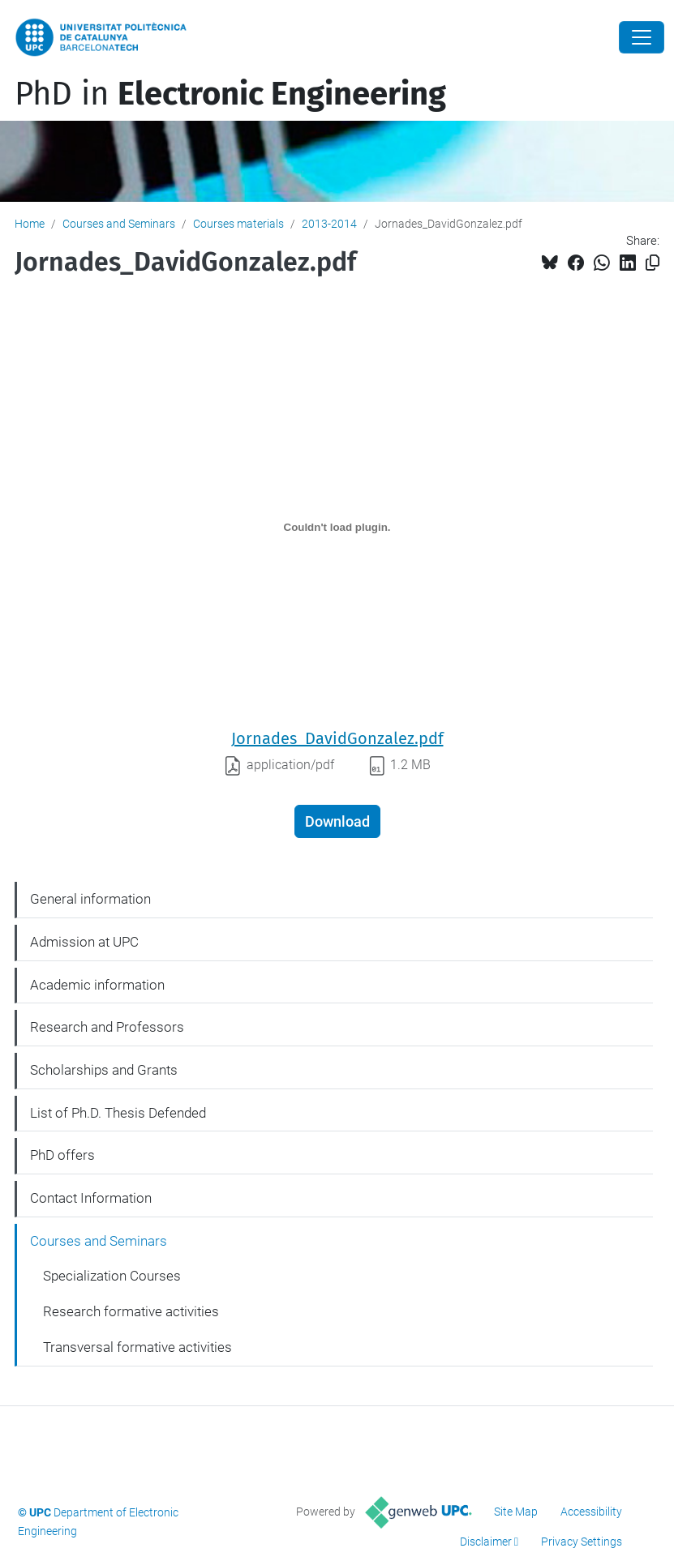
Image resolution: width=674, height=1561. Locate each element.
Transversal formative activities (137, 1347)
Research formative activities (131, 1311)
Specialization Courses (112, 1276)
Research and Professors (107, 1027)
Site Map (516, 1511)
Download (337, 821)
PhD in (230, 94)
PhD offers (62, 1155)
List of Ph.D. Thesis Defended (118, 1113)
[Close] (641, 37)
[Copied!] (652, 263)
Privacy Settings (581, 1541)
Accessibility (591, 1511)
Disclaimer (486, 1541)
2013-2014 (329, 223)
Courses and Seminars (118, 223)
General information (90, 899)
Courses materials (238, 223)
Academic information (97, 985)
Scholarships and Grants (104, 1070)
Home (30, 223)
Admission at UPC (84, 942)
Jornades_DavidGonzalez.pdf (337, 738)
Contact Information (91, 1198)
